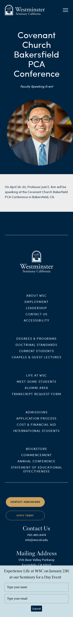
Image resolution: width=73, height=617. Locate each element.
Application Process (36, 421)
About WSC (36, 298)
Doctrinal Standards (36, 347)
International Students (36, 433)
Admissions (37, 415)
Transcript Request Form (36, 396)
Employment (37, 304)
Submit (36, 608)
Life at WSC (36, 378)
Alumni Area (36, 390)
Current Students (36, 353)
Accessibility (36, 323)
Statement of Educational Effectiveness (36, 472)
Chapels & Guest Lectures (36, 360)
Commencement (36, 458)
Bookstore (36, 451)
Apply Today (25, 518)
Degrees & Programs (36, 341)
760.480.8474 (36, 537)
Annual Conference (36, 464)
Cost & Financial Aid (36, 427)
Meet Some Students (36, 384)
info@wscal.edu (36, 542)
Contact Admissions (25, 504)
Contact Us (36, 317)
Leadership (36, 311)
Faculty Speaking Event (36, 86)
